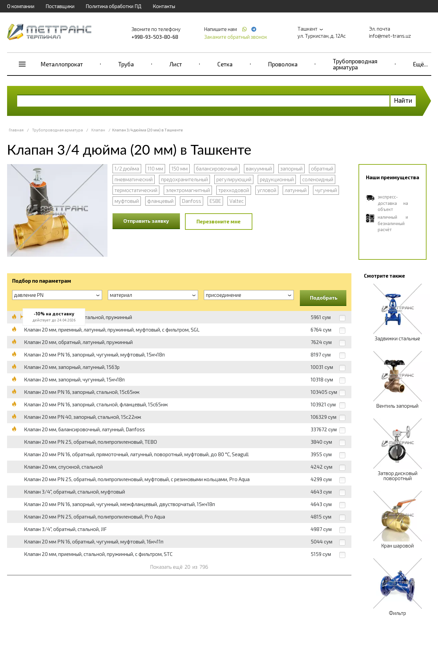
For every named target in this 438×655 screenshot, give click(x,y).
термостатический (136, 190)
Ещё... (420, 64)
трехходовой (233, 190)
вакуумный (259, 168)
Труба (126, 64)
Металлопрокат (62, 64)
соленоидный (317, 179)
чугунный (326, 190)
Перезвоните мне (218, 221)
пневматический (134, 179)
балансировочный (217, 168)
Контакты (164, 6)
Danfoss (191, 201)
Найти (403, 100)
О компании (20, 6)
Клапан (98, 130)
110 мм (155, 168)
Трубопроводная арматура (355, 64)
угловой (266, 190)
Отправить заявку (146, 221)
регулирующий (233, 179)
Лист (175, 64)
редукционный (277, 179)
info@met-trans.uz (390, 36)
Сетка (224, 64)
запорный (291, 168)
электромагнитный (188, 190)
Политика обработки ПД (114, 6)
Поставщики (59, 6)
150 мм (179, 168)
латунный (296, 190)
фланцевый (160, 201)
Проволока (283, 64)
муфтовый (127, 201)
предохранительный (184, 179)
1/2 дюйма (127, 168)
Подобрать (324, 297)
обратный (322, 168)
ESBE (215, 201)
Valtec (236, 201)
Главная (16, 130)
